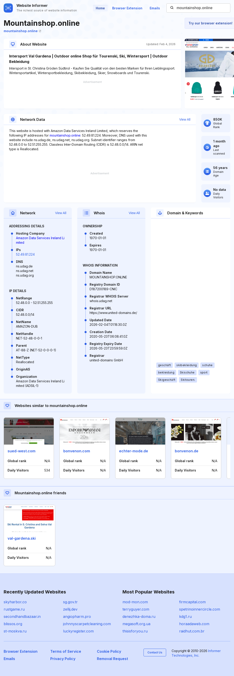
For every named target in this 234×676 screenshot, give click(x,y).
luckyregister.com (78, 631)
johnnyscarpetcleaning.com (87, 624)
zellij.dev (70, 609)
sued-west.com (21, 451)
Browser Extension (127, 8)
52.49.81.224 (25, 254)
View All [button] (184, 119)
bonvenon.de (186, 451)
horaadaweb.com (194, 624)
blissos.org (13, 624)
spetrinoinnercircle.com (199, 609)
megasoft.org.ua (136, 624)
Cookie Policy (109, 651)
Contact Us (154, 652)
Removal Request (112, 658)
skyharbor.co (15, 602)
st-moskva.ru (15, 631)
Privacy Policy (62, 658)
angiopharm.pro (77, 616)
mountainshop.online (22, 31)
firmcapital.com (192, 602)
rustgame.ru (14, 609)
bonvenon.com (76, 451)
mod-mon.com (135, 602)
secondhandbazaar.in (22, 616)
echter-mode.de (133, 451)
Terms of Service (65, 651)
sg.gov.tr (70, 602)
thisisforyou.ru (135, 631)
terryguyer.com (135, 609)
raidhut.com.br (192, 631)
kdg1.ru (185, 616)
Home (100, 8)
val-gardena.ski (22, 538)
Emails (155, 8)
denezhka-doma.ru (138, 616)
